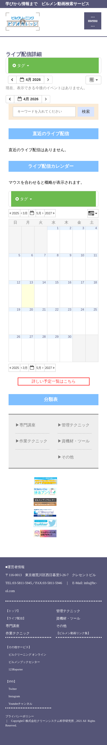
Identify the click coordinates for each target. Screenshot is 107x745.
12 (18, 282)
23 (69, 309)
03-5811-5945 (22, 583)
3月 (25, 213)
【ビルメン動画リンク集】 (73, 633)
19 (18, 309)
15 (56, 282)
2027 (50, 213)
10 (82, 255)
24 (82, 309)
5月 (40, 213)
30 (69, 336)
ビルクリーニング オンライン (26, 654)
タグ (21, 65)
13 (31, 282)
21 (44, 309)
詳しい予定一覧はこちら (54, 381)
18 (95, 282)
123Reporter (14, 669)
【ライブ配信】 (16, 618)
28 (44, 336)
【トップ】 (13, 610)
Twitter (11, 688)
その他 (68, 457)
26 (18, 336)
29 (56, 336)
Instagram (13, 696)
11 (95, 255)
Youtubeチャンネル (19, 703)
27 (31, 336)
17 (82, 282)
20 (31, 309)
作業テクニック (33, 441)
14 (44, 282)
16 (69, 282)
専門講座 (27, 425)
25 (95, 309)
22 (56, 309)
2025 (14, 213)
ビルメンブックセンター (23, 662)
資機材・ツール (76, 441)
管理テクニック (76, 425)
